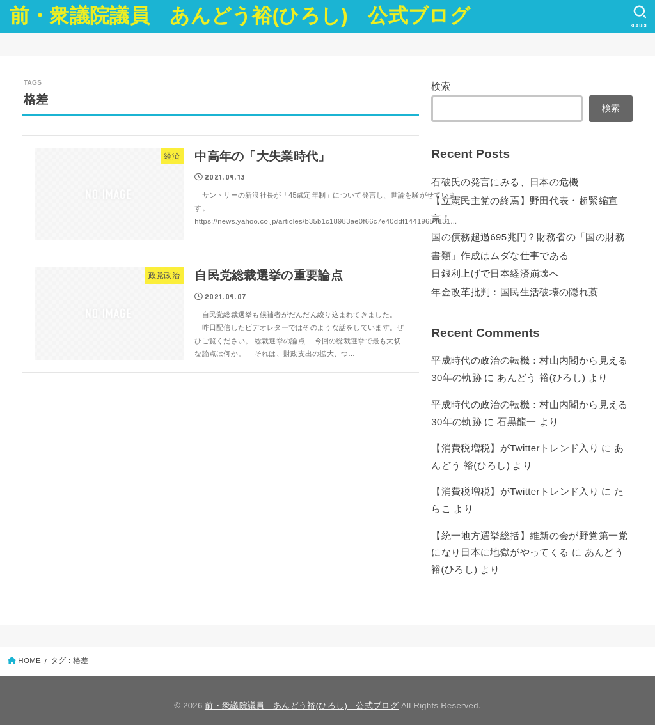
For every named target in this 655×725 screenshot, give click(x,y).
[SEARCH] (639, 16)
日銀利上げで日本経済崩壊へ (495, 270)
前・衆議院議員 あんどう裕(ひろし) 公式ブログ (240, 15)
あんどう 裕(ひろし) (541, 373)
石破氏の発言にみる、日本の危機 (504, 181)
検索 (441, 86)
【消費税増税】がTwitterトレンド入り (514, 442)
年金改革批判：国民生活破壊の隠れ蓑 (514, 288)
